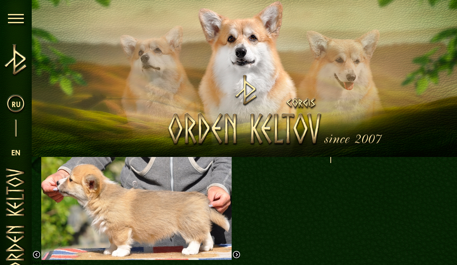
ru (16, 104)
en (16, 152)
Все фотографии (49, 262)
